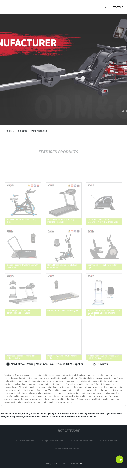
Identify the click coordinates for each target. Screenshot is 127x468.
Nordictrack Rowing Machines (32, 131)
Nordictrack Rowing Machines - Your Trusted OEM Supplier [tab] (44, 364)
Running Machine (30, 413)
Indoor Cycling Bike (49, 413)
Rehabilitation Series (11, 413)
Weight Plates (16, 416)
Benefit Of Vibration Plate (54, 416)
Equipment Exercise (83, 440)
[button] (95, 6)
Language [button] (117, 6)
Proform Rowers (111, 440)
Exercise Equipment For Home (81, 416)
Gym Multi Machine (54, 440)
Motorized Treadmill (69, 413)
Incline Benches (27, 440)
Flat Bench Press (32, 416)
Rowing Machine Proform (92, 413)
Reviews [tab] (100, 364)
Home (9, 131)
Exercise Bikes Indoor (69, 448)
